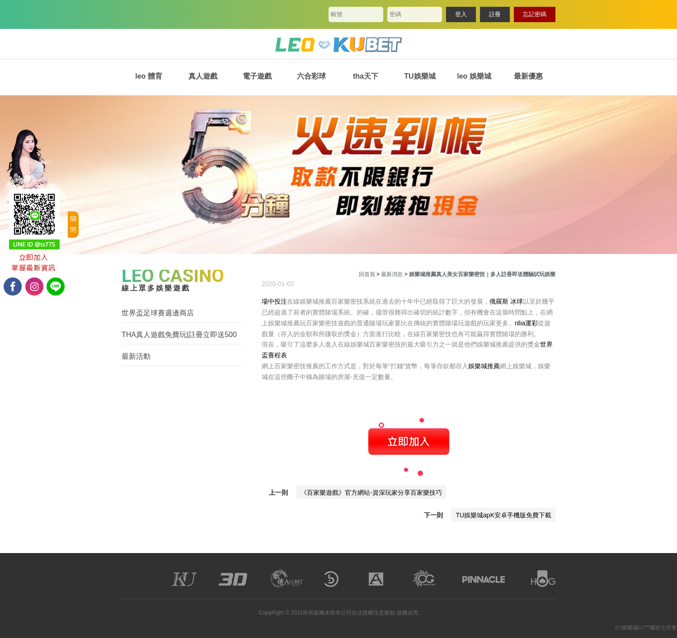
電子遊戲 (257, 76)
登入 (461, 14)
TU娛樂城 (419, 76)
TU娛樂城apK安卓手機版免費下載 (503, 515)
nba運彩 (526, 323)
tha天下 (365, 76)
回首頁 (367, 274)
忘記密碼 (534, 14)
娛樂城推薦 (484, 366)
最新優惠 (528, 76)
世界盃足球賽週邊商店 (158, 313)
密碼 (395, 14)
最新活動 (136, 356)
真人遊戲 (202, 76)
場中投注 (274, 301)
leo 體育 (148, 76)
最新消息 (392, 274)
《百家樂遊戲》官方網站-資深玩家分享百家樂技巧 (371, 492)
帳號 (337, 14)
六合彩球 (311, 76)
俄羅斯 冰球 (506, 301)
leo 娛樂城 (474, 76)
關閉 (73, 224)
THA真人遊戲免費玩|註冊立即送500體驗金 (179, 335)
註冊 (495, 14)
